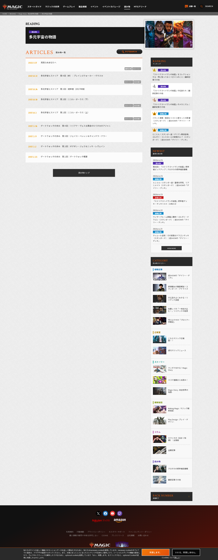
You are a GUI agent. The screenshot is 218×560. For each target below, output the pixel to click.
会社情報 (130, 535)
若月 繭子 (137, 82)
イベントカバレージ (111, 6)
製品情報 (83, 6)
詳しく (176, 557)
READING (13, 14)
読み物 (127, 6)
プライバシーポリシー (96, 531)
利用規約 (69, 531)
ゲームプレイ (69, 6)
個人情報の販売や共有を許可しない (83, 535)
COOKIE (105, 535)
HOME (5, 14)
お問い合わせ (143, 535)
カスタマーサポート (117, 531)
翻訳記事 (128, 69)
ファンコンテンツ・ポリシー (140, 531)
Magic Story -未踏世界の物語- (28, 14)
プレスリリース (117, 535)
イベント (95, 6)
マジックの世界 (52, 6)
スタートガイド (34, 6)
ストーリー (136, 69)
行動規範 (80, 531)
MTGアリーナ (140, 6)
